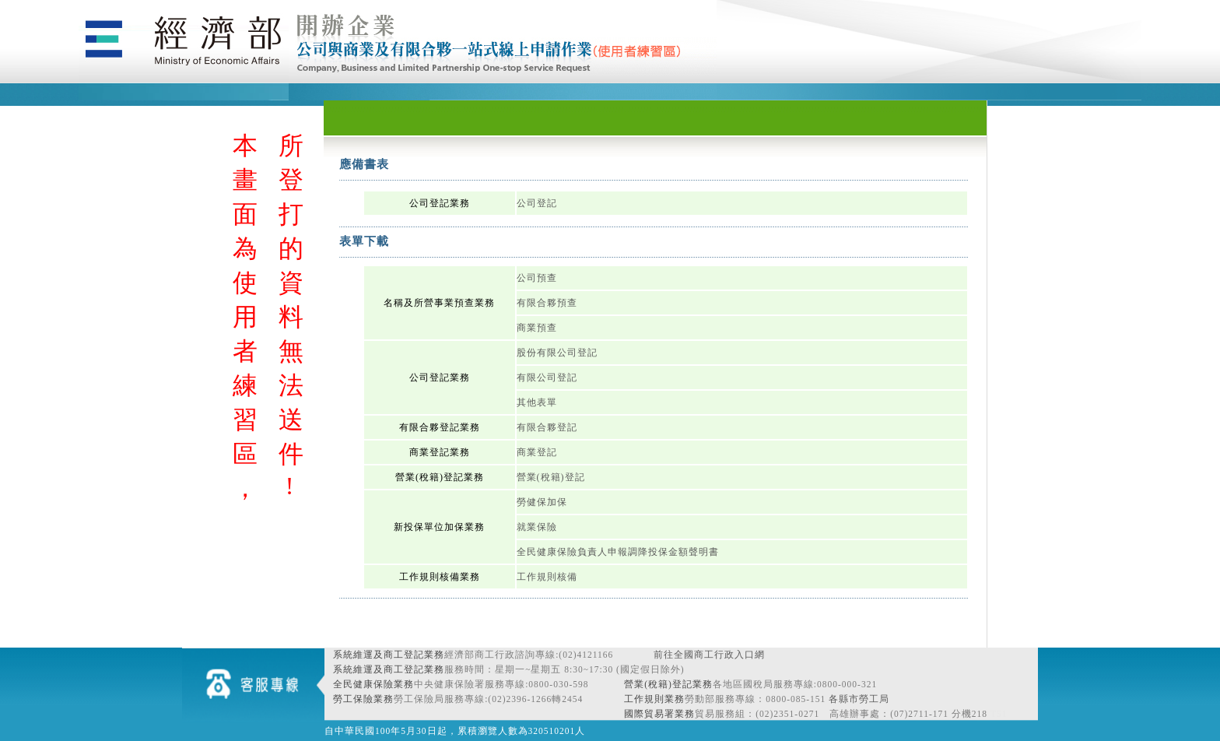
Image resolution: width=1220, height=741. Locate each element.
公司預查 (537, 277)
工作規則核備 (547, 576)
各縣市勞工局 (859, 699)
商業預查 (537, 327)
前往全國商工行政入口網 (709, 654)
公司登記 (537, 203)
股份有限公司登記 (557, 352)
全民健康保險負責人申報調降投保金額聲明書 (618, 551)
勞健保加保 (542, 502)
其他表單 (537, 402)
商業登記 (537, 452)
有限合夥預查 (547, 302)
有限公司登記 (547, 377)
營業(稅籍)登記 (551, 477)
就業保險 (537, 527)
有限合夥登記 (547, 427)
